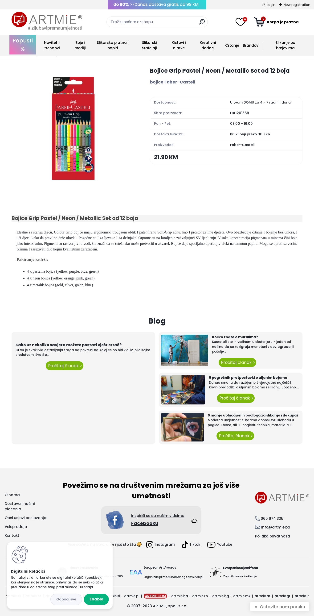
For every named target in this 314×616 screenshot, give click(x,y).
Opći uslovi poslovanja (25, 517)
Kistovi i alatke (179, 45)
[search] (202, 23)
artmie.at (262, 596)
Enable (96, 599)
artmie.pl (131, 596)
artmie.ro (200, 596)
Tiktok (191, 544)
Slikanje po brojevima (285, 45)
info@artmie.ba (275, 527)
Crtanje (232, 45)
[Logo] (47, 21)
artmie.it (302, 596)
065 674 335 (272, 518)
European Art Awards (160, 567)
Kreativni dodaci (208, 45)
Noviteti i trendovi (52, 45)
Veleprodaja (16, 526)
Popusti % (22, 45)
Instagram (160, 544)
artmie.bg (220, 596)
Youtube (219, 545)
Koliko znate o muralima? (235, 337)
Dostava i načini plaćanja (20, 506)
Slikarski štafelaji (149, 45)
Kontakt (12, 535)
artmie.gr (282, 596)
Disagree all (66, 599)
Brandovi (251, 45)
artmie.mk (241, 596)
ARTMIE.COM (155, 596)
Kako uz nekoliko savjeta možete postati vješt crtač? (69, 345)
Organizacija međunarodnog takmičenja (173, 577)
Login (271, 4)
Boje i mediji (80, 45)
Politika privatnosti (272, 536)
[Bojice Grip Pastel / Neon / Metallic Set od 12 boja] (73, 128)
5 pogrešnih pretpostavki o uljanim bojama (248, 377)
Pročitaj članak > (64, 366)
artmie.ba (179, 596)
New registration (297, 4)
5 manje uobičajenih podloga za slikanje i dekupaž (253, 415)
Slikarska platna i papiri (113, 45)
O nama (12, 494)
